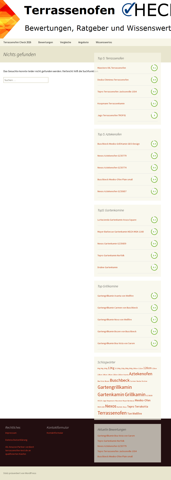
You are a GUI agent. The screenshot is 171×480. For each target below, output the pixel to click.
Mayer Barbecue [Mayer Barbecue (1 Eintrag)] (128, 401)
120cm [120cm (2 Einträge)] (147, 368)
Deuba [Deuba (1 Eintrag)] (138, 381)
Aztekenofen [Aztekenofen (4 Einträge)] (140, 373)
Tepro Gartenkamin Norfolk (111, 255)
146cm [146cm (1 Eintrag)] (110, 375)
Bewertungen (45, 42)
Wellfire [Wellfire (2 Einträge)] (137, 413)
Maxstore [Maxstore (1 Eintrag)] (118, 401)
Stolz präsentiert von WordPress (19, 473)
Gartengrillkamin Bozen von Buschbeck (117, 331)
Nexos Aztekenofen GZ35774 (112, 167)
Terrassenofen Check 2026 (17, 42)
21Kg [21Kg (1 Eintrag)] (123, 368)
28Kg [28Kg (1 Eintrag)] (127, 368)
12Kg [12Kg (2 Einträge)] (111, 368)
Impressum (11, 432)
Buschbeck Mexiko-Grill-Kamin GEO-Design (119, 143)
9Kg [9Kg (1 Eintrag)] (102, 368)
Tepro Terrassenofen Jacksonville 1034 (117, 91)
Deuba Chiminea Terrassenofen (113, 79)
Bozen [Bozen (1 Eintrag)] (107, 381)
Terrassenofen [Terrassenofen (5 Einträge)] (112, 413)
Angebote (83, 42)
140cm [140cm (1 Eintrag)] (105, 375)
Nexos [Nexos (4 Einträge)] (110, 406)
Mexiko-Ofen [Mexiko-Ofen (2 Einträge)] (142, 400)
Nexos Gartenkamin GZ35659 (112, 243)
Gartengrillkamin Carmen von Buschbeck (118, 307)
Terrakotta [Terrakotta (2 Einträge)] (141, 406)
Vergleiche (65, 42)
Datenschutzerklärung (16, 439)
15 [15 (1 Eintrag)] (116, 368)
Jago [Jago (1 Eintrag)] (104, 401)
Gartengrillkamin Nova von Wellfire (115, 319)
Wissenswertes (104, 42)
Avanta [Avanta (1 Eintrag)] (126, 375)
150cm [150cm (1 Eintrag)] (115, 375)
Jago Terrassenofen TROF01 (112, 115)
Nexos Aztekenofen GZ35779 (112, 155)
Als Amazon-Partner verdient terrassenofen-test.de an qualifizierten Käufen (19, 450)
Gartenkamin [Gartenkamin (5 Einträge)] (111, 394)
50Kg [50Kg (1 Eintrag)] (131, 368)
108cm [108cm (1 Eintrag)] (135, 368)
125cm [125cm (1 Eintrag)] (154, 368)
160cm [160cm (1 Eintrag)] (120, 375)
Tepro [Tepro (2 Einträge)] (130, 406)
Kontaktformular (55, 432)
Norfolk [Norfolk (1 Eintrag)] (119, 407)
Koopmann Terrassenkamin (111, 103)
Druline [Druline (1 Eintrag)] (144, 381)
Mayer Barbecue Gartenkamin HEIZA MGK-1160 (121, 231)
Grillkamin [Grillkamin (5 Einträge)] (135, 394)
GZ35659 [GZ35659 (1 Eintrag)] (149, 395)
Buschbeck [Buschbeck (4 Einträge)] (120, 380)
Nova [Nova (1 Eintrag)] (125, 407)
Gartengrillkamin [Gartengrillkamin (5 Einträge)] (115, 387)
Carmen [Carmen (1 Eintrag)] (133, 381)
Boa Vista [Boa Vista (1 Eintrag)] (101, 381)
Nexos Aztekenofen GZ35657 (112, 191)
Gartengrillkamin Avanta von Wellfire (116, 295)
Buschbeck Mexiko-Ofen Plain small (115, 179)
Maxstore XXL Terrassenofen (112, 67)
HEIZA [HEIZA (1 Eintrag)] (100, 401)
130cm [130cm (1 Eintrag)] (100, 375)
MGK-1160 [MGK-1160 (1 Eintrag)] (101, 407)
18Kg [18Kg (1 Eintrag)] (119, 368)
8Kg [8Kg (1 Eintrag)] (99, 368)
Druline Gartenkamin (108, 267)
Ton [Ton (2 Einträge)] (129, 413)
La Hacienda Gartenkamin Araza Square (117, 219)
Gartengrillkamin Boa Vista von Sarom (116, 343)
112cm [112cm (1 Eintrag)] (140, 368)
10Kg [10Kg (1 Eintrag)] (105, 368)
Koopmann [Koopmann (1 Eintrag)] (111, 401)
